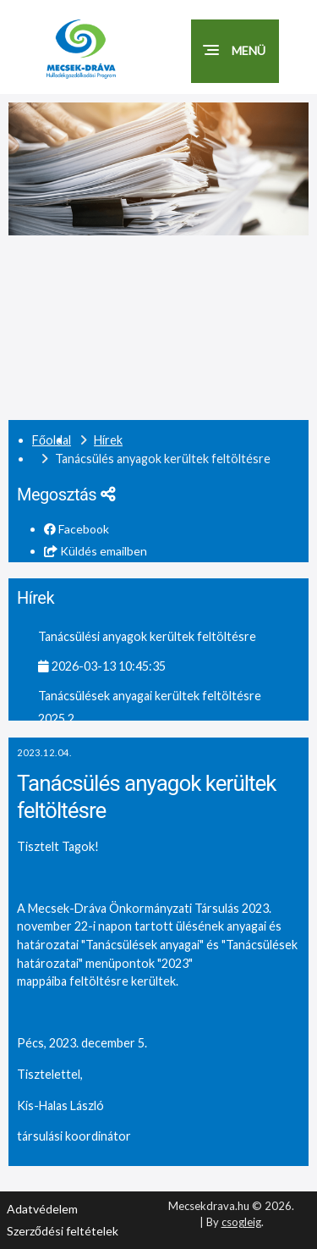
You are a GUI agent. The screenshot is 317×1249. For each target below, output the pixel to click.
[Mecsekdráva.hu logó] (97, 49)
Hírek (108, 440)
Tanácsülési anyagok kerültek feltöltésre (147, 636)
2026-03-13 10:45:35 (102, 666)
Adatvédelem (42, 1209)
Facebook (76, 529)
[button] (235, 51)
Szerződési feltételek (62, 1231)
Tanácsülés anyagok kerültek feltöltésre (146, 797)
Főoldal (51, 440)
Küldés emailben (95, 551)
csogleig (241, 1222)
